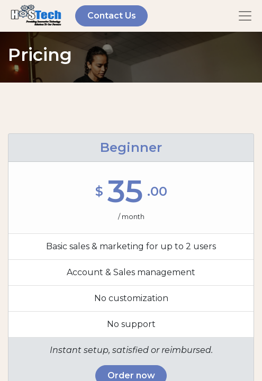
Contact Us (111, 16)
